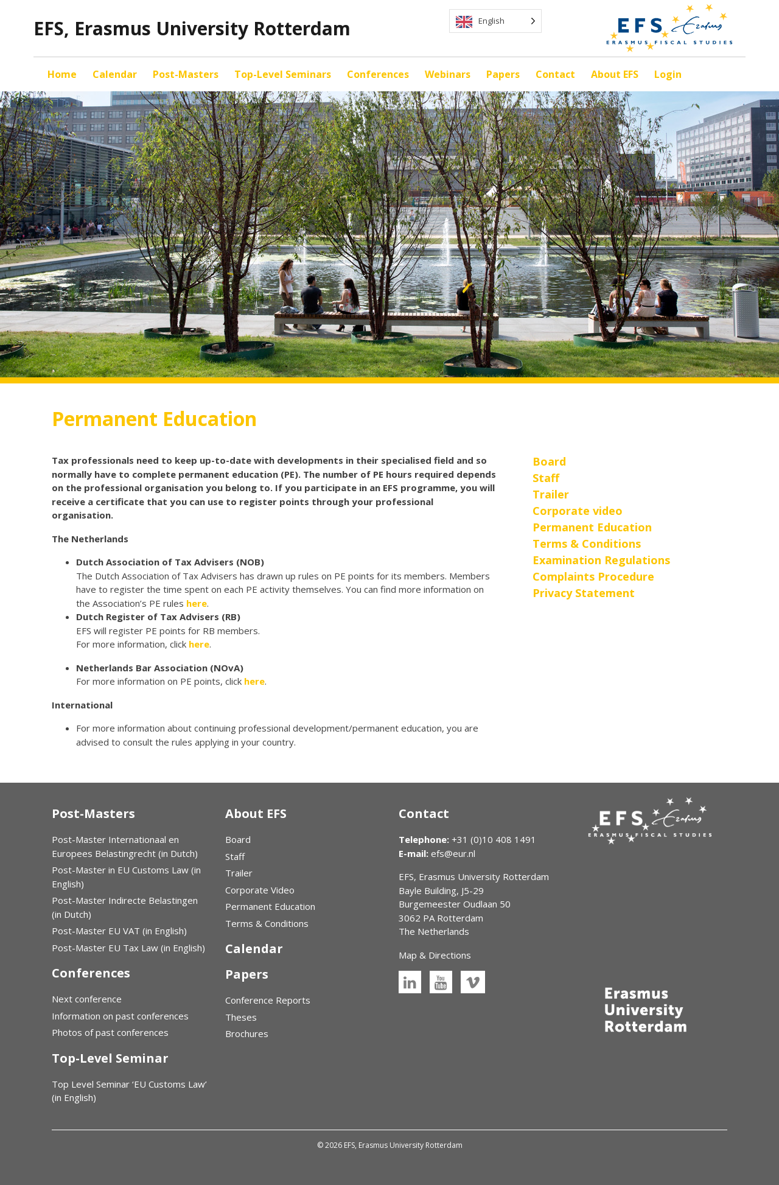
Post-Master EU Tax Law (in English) (128, 948)
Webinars (447, 74)
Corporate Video (260, 890)
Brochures (246, 1033)
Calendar (115, 74)
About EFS (614, 74)
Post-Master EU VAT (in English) (119, 931)
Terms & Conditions (267, 923)
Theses (241, 1017)
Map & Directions (435, 955)
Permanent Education (270, 906)
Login (668, 74)
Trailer (239, 873)
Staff (235, 856)
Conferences (378, 74)
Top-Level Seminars (282, 74)
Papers (503, 74)
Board (238, 839)
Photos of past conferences (110, 1032)
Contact (555, 74)
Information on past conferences (120, 1016)
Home (62, 74)
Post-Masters (185, 74)
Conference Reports (267, 1000)
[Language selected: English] (495, 21)
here (196, 603)
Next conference (87, 999)
